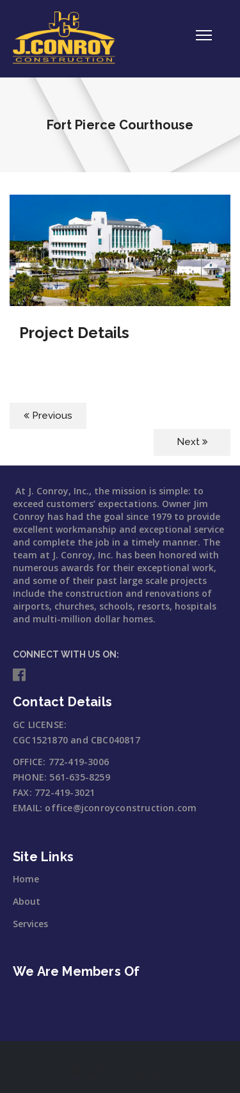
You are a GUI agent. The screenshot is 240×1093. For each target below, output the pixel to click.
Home (26, 879)
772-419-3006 (79, 762)
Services (30, 924)
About (26, 901)
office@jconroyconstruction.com (120, 808)
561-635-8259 (79, 777)
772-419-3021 (65, 792)
